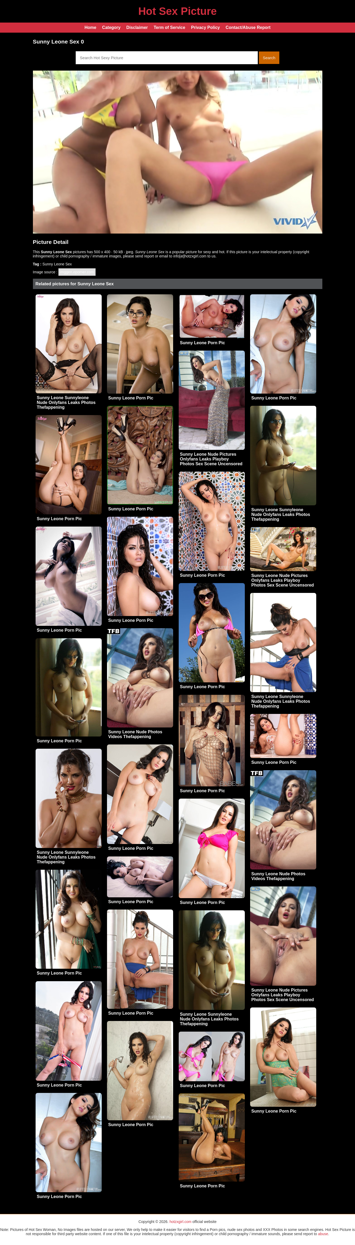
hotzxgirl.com (180, 1222)
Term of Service (169, 27)
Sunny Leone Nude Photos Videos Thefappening (135, 734)
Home (90, 27)
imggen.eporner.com (77, 272)
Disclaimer (137, 27)
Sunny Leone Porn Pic (130, 398)
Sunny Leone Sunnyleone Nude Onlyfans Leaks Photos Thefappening (66, 402)
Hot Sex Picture (177, 11)
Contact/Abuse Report (248, 27)
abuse (323, 1234)
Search (269, 57)
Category (111, 27)
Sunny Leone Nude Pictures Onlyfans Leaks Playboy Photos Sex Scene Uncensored (211, 459)
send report (144, 256)
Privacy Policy (205, 27)
